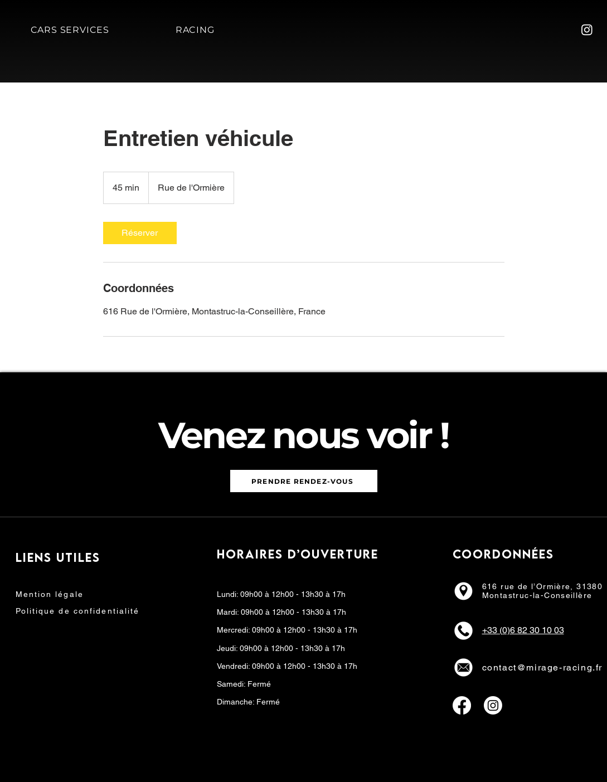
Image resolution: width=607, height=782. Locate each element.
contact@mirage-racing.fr (542, 667)
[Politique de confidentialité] (98, 610)
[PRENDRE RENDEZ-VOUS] (303, 481)
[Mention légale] (62, 594)
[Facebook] (462, 705)
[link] (140, 233)
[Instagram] (587, 29)
